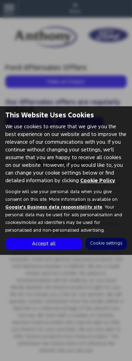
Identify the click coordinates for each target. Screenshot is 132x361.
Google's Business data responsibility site (53, 207)
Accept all (44, 243)
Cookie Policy (97, 180)
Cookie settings (106, 243)
